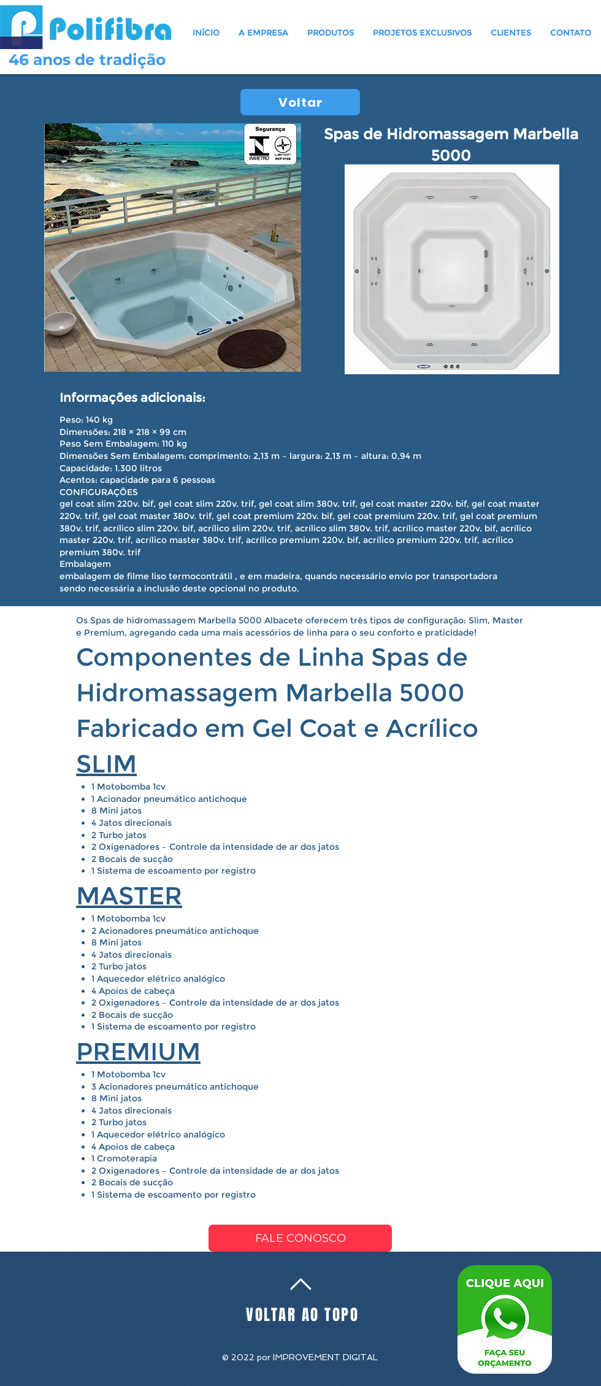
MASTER (129, 895)
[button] (331, 32)
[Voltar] (300, 102)
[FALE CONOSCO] (300, 1238)
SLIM (106, 764)
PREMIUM (138, 1051)
